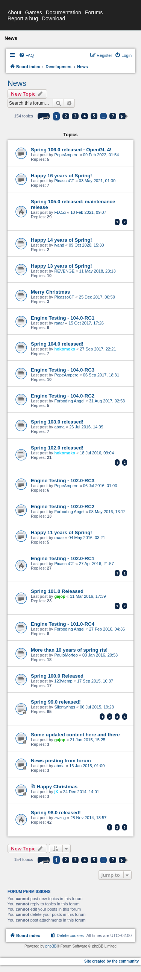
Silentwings (64, 707)
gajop (59, 596)
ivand (59, 245)
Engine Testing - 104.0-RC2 (62, 396)
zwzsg (60, 817)
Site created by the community (111, 961)
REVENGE (64, 271)
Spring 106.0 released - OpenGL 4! (71, 149)
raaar (59, 323)
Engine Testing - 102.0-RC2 (62, 506)
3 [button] (75, 116)
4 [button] (84, 116)
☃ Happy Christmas (54, 786)
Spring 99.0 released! (56, 702)
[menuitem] (26, 55)
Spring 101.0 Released (57, 591)
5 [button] (94, 116)
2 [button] (66, 116)
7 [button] (113, 116)
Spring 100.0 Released (57, 676)
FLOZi (60, 212)
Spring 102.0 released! (57, 448)
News (17, 83)
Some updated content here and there (75, 734)
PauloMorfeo (65, 655)
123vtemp (63, 681)
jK (56, 791)
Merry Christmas (50, 292)
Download (53, 18)
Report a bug (23, 18)
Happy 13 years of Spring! (61, 266)
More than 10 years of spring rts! (69, 650)
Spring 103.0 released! (57, 422)
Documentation (63, 12)
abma (59, 427)
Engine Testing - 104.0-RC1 (62, 318)
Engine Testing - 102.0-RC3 (62, 480)
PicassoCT (64, 180)
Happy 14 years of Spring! (61, 240)
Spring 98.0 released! (56, 812)
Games (33, 12)
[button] (44, 116)
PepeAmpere (66, 154)
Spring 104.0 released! (57, 344)
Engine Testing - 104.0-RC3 (62, 370)
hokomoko (64, 349)
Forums (94, 12)
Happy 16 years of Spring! (61, 175)
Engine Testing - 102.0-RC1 (62, 558)
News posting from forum (61, 760)
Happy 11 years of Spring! (61, 532)
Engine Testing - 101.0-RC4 (62, 624)
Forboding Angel (69, 401)
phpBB (51, 946)
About (14, 12)
